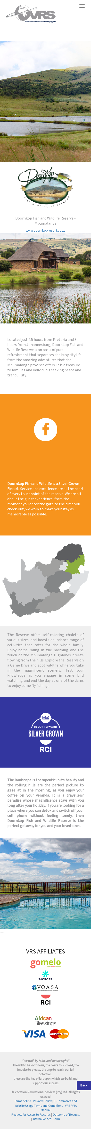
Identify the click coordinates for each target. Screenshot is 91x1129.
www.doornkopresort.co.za (46, 230)
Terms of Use (22, 1101)
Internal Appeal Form (46, 1119)
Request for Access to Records (30, 1115)
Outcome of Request (66, 1115)
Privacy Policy (42, 1101)
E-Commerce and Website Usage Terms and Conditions (46, 1103)
